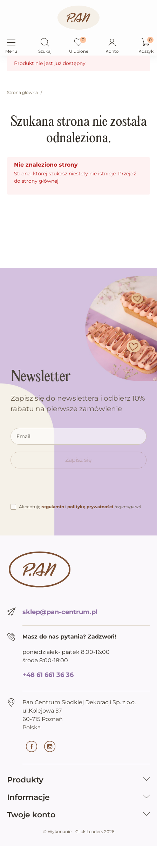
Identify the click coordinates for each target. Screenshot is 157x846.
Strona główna (22, 92)
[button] (45, 43)
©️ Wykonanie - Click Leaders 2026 (78, 831)
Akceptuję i (80, 506)
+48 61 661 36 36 (48, 675)
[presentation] (64, 489)
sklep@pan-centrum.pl (59, 612)
